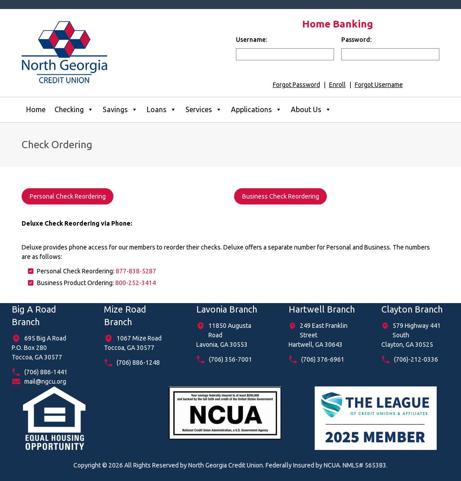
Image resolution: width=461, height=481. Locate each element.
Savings (120, 109)
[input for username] (285, 54)
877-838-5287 (136, 271)
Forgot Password (296, 84)
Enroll (337, 84)
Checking (74, 109)
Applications (256, 109)
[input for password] (390, 54)
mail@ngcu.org (45, 381)
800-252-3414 (135, 282)
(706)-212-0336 (416, 359)
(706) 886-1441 (46, 372)
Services (203, 109)
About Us (311, 109)
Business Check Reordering (280, 196)
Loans (161, 109)
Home (35, 109)
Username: (251, 39)
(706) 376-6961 (322, 359)
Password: (356, 39)
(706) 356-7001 (230, 359)
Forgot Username (379, 84)
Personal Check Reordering (68, 196)
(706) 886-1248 (138, 362)
